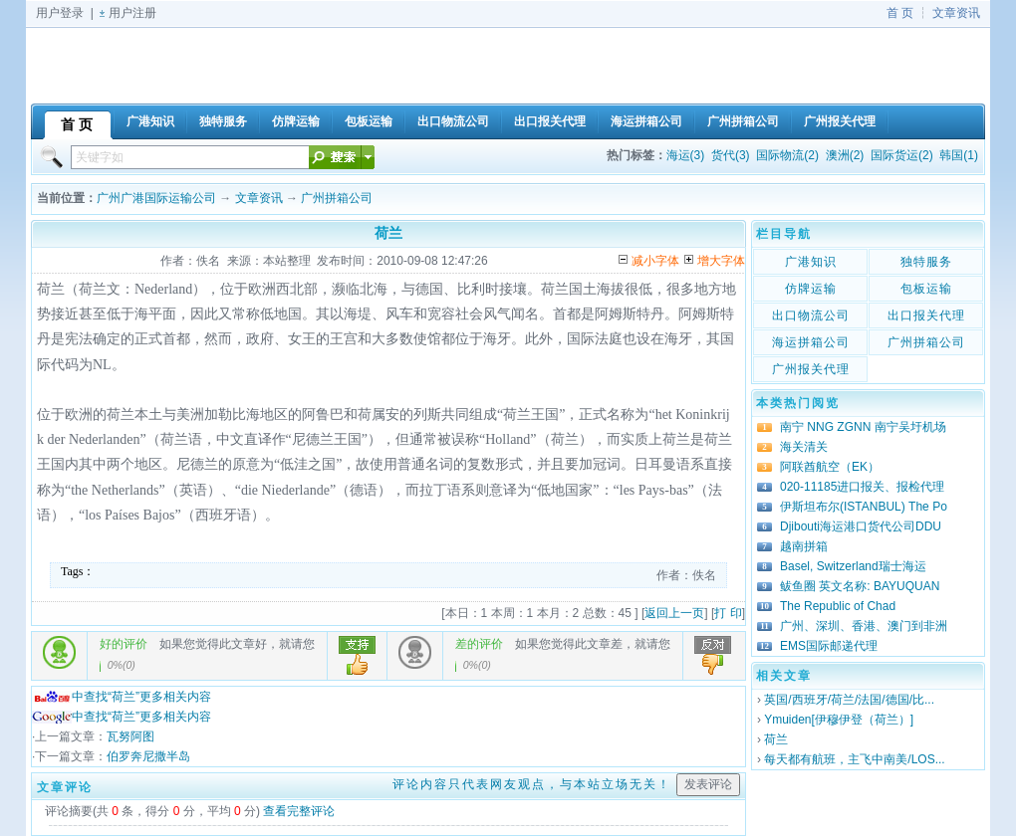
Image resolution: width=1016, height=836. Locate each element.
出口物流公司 (811, 315)
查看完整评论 (299, 811)
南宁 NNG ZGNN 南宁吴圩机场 (863, 427)
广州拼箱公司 (337, 198)
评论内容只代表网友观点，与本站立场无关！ (531, 784)
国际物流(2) (787, 155)
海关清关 (804, 447)
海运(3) (685, 155)
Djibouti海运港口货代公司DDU (860, 526)
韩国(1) (958, 155)
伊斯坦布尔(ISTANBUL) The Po (863, 507)
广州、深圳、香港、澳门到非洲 (863, 626)
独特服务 (926, 262)
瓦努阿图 (130, 736)
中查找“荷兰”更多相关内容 (121, 697)
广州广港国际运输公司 (156, 198)
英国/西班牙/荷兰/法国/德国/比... (849, 700)
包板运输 (926, 289)
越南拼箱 (804, 546)
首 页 (900, 13)
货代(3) (730, 155)
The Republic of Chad (837, 606)
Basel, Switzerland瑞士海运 (853, 566)
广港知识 (811, 262)
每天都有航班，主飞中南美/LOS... (854, 759)
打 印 (727, 613)
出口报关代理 (926, 315)
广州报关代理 (811, 369)
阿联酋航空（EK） (830, 467)
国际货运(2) (902, 155)
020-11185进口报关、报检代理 (862, 487)
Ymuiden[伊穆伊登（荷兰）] (838, 720)
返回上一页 (674, 613)
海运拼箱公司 (811, 342)
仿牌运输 (811, 289)
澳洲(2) (845, 155)
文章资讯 (956, 13)
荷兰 (776, 739)
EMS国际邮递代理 (829, 646)
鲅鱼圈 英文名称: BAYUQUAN (859, 586)
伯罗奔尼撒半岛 (148, 756)
